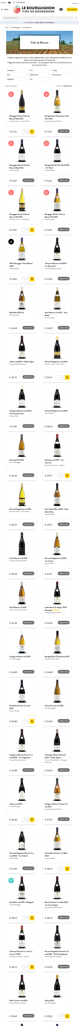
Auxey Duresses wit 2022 (54, 705)
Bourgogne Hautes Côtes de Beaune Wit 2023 (19, 215)
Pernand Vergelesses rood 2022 (56, 410)
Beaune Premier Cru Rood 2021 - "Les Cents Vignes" (57, 903)
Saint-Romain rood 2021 (18, 558)
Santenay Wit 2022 (16, 460)
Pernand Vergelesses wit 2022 (20, 509)
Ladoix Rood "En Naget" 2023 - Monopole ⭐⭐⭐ (56, 608)
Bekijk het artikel (63, 131)
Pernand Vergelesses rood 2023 (56, 361)
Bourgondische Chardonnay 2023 (57, 656)
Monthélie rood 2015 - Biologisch (21, 902)
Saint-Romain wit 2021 (17, 607)
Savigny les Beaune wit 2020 (20, 656)
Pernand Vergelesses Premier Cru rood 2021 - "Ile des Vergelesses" (57, 952)
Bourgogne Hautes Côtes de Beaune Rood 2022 (19, 117)
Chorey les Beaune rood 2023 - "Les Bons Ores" (56, 264)
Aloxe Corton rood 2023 (18, 1000)
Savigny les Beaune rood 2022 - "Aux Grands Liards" (20, 412)
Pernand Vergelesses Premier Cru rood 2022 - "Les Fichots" (21, 854)
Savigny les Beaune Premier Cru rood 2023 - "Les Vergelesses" (21, 756)
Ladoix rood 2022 (15, 804)
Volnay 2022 (49, 1000)
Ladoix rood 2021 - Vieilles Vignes (21, 361)
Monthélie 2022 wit (16, 312)
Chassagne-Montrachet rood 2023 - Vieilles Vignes (55, 756)
